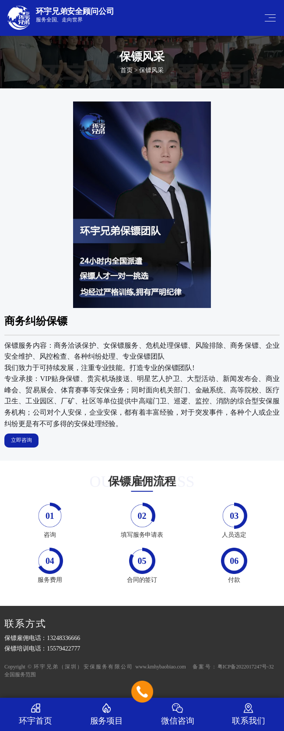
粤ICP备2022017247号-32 (245, 667)
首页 (126, 70)
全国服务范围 (19, 675)
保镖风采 (151, 70)
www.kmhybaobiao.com (160, 667)
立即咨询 (21, 440)
